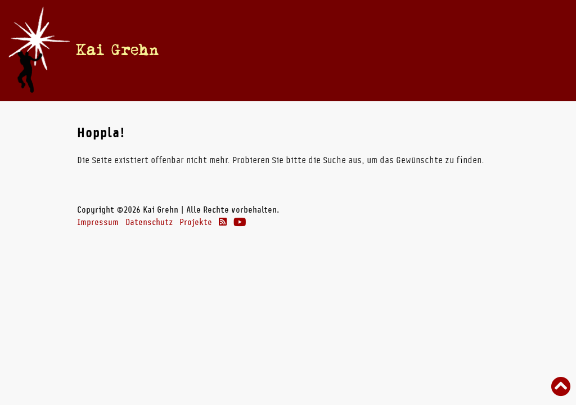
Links (468, 50)
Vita (300, 50)
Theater (424, 50)
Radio (378, 50)
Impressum (98, 222)
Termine (265, 50)
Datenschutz (149, 222)
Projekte (195, 222)
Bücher (334, 50)
